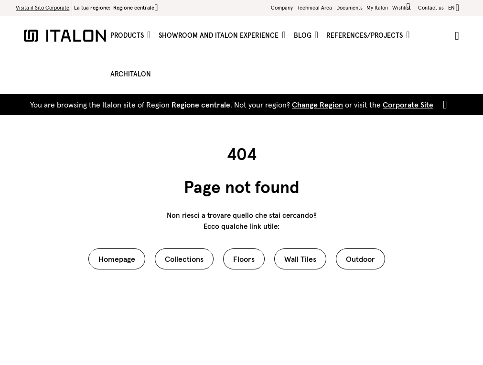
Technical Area (314, 7)
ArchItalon (130, 74)
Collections (184, 259)
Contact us (431, 7)
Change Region (317, 104)
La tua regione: (116, 7)
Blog (303, 35)
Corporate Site (408, 104)
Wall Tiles (300, 259)
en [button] (451, 7)
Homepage (116, 259)
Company (282, 7)
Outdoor (360, 259)
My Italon (377, 7)
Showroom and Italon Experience (219, 35)
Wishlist (403, 7)
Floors (244, 259)
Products (128, 35)
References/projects (365, 35)
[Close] (443, 104)
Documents (349, 7)
